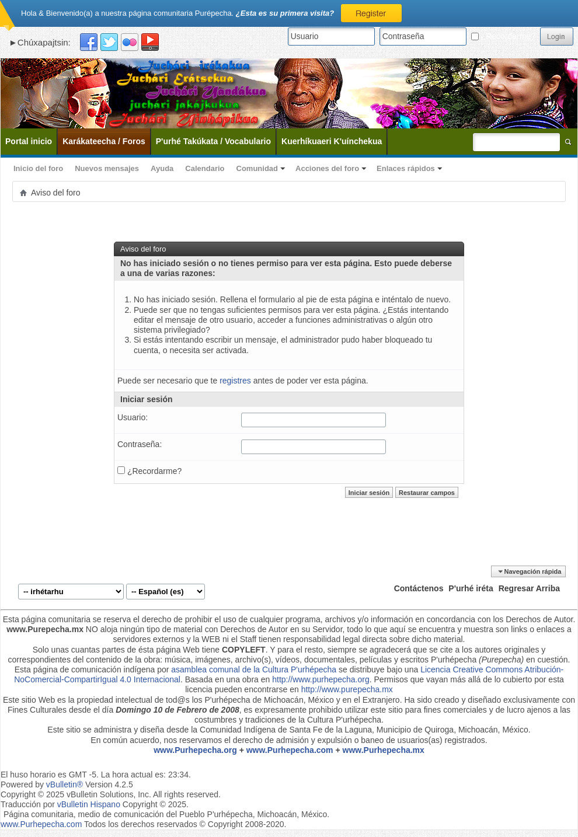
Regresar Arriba (529, 588)
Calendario (204, 168)
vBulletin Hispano (88, 804)
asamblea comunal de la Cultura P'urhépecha (253, 669)
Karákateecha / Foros (103, 141)
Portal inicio (28, 141)
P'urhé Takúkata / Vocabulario (213, 141)
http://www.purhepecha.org (321, 679)
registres (235, 380)
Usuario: (132, 417)
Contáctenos (419, 588)
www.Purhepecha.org (195, 750)
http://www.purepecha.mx (347, 689)
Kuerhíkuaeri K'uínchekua (331, 141)
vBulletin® (64, 784)
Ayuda (162, 168)
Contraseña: (139, 444)
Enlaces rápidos (406, 168)
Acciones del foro (327, 168)
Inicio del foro (38, 168)
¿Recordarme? (503, 36)
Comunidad (257, 168)
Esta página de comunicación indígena (85, 669)
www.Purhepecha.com (289, 750)
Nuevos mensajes (107, 168)
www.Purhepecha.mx (383, 750)
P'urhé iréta (470, 588)
